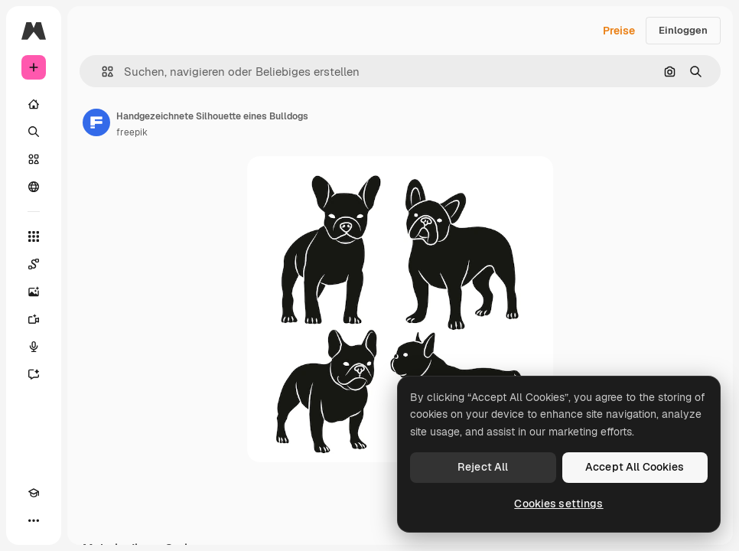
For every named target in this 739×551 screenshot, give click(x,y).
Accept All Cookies (635, 467)
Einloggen (683, 30)
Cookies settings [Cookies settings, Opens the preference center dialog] (558, 503)
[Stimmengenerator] (33, 346)
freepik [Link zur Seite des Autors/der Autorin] (132, 132)
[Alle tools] (33, 236)
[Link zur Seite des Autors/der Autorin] (96, 122)
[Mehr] (33, 520)
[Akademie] (33, 493)
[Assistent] (33, 374)
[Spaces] (33, 264)
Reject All (482, 467)
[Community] (33, 186)
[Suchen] (33, 131)
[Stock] (33, 159)
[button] (101, 71)
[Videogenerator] (33, 319)
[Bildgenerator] (33, 291)
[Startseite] (33, 104)
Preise (619, 30)
